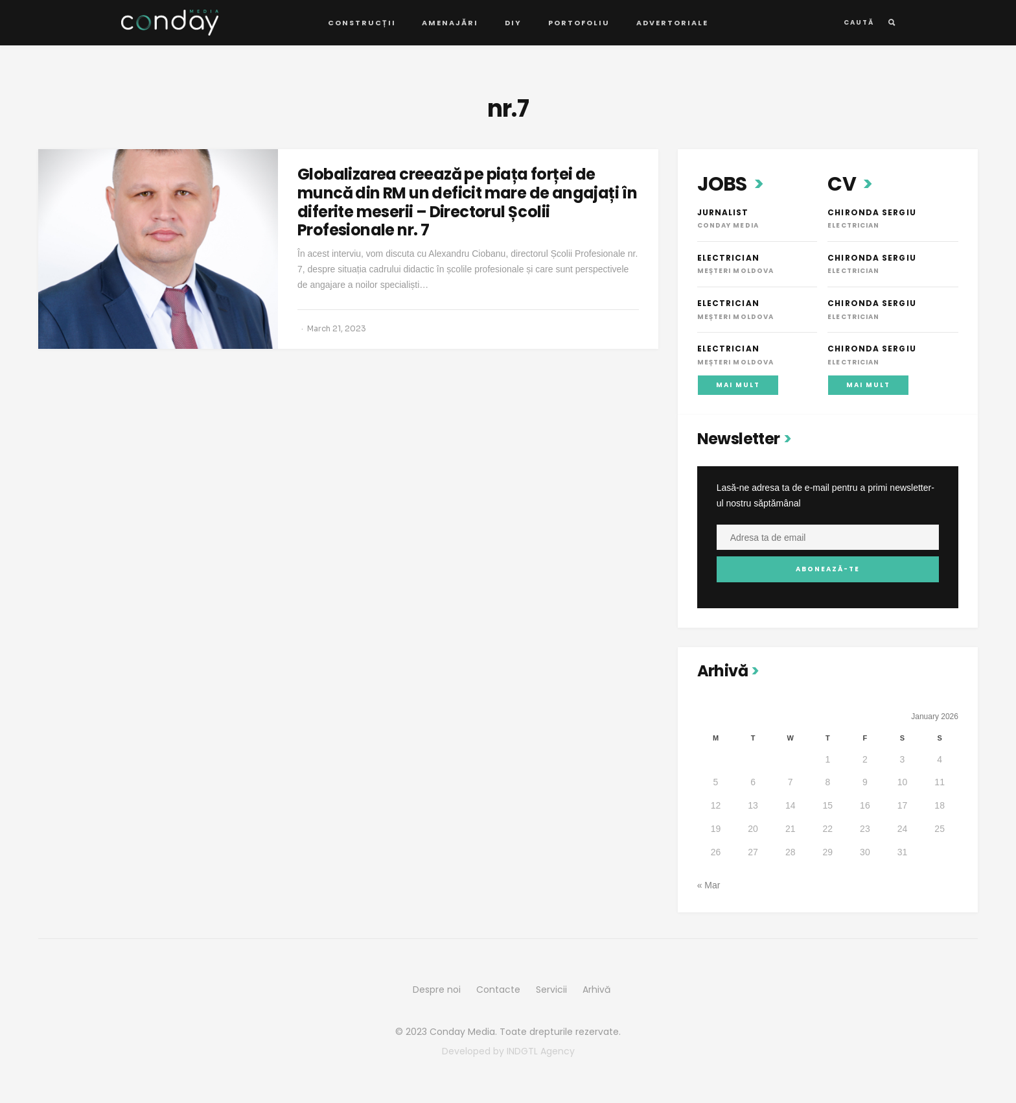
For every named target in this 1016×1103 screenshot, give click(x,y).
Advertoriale (672, 23)
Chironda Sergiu (871, 212)
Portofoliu (579, 23)
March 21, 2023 (336, 328)
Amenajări (450, 23)
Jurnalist (723, 212)
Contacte (498, 989)
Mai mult (738, 385)
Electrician (728, 257)
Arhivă (596, 989)
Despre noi (437, 989)
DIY (513, 23)
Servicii (551, 989)
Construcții (362, 23)
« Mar (709, 885)
